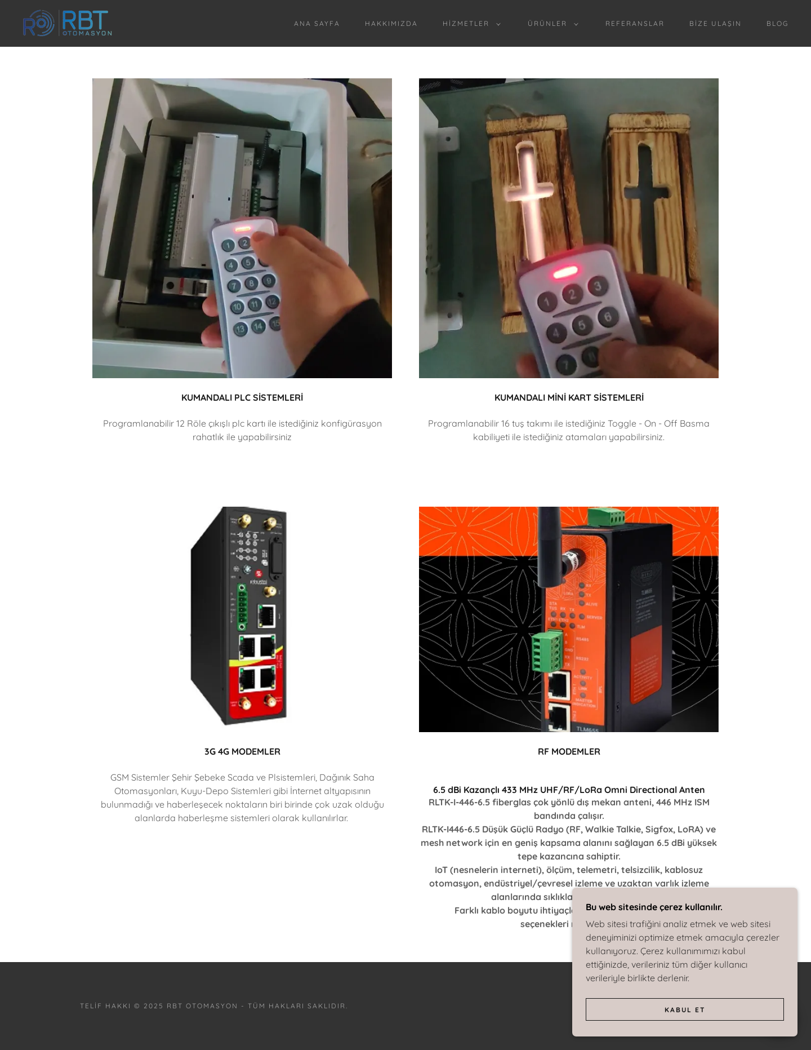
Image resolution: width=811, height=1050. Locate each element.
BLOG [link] (777, 23)
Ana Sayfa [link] (317, 23)
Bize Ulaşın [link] (715, 23)
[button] (469, 23)
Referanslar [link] (635, 23)
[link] (67, 22)
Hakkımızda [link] (391, 23)
